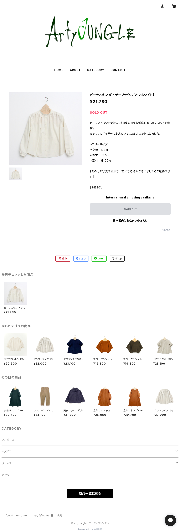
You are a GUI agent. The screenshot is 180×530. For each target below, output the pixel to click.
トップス (6, 451)
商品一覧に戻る (90, 493)
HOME (58, 70)
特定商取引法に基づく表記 (47, 515)
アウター (7, 475)
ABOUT (75, 70)
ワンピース (8, 439)
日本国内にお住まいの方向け (130, 220)
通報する (166, 230)
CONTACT (118, 70)
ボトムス (7, 463)
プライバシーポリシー (16, 515)
